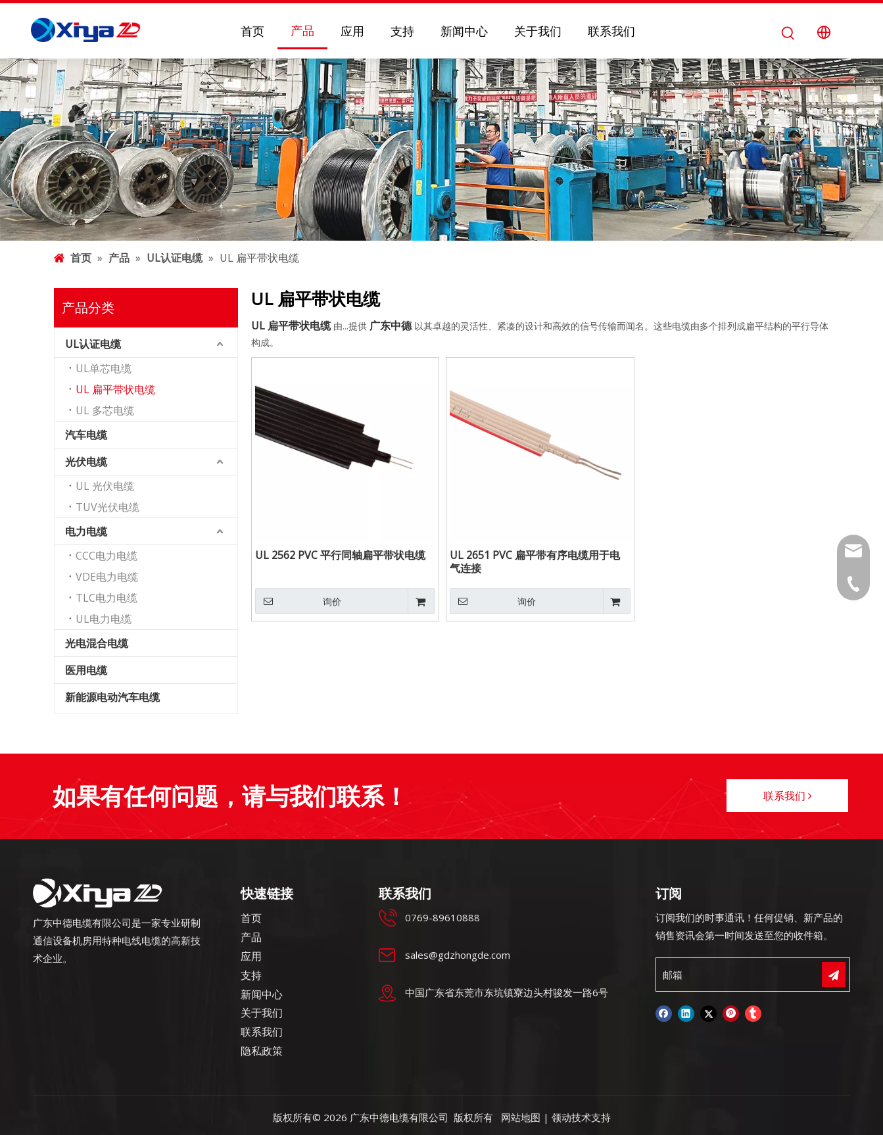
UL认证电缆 (93, 344)
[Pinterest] (731, 1013)
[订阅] (834, 974)
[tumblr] (753, 1013)
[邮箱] (713, 974)
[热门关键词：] (788, 32)
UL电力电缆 (103, 619)
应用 (251, 956)
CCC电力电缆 (106, 555)
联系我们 (787, 795)
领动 (561, 1117)
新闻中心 (262, 994)
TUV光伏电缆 (107, 507)
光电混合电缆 (96, 643)
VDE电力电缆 (107, 576)
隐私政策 (262, 1051)
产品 (251, 937)
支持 (251, 975)
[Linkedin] (686, 1013)
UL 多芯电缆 (105, 410)
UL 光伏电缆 (105, 486)
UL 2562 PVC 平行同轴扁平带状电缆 (340, 555)
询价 (298, 601)
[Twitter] (708, 1013)
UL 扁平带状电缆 (115, 389)
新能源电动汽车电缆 (112, 697)
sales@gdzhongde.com (457, 954)
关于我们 (262, 1012)
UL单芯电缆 (103, 368)
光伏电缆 (86, 461)
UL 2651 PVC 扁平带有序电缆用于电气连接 (535, 561)
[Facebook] (664, 1013)
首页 (251, 918)
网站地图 (520, 1117)
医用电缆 (86, 670)
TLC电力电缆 (106, 598)
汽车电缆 (86, 434)
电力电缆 (86, 531)
